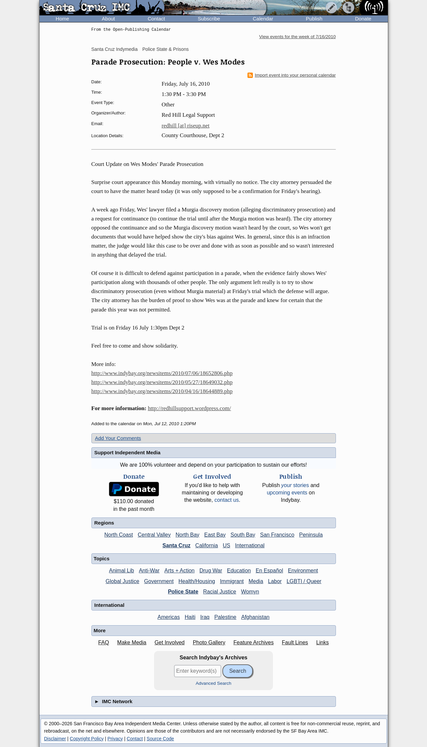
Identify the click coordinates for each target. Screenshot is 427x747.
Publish (314, 18)
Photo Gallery (209, 642)
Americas (168, 617)
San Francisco (277, 535)
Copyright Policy (86, 738)
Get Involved (169, 642)
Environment (303, 570)
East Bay (215, 535)
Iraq (205, 617)
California (206, 545)
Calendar (263, 18)
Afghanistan (255, 617)
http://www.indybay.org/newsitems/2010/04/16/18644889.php (162, 391)
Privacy (115, 738)
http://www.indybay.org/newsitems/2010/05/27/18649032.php (162, 382)
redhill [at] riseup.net (186, 125)
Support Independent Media (127, 452)
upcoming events (287, 492)
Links (322, 642)
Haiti (190, 617)
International (250, 545)
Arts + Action (179, 570)
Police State (183, 591)
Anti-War (149, 570)
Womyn (250, 591)
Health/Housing (197, 581)
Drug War (210, 570)
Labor (275, 581)
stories (295, 485)
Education (239, 570)
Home (62, 18)
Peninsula (311, 535)
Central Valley (154, 535)
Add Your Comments (118, 438)
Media (255, 581)
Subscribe (209, 18)
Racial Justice (219, 591)
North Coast (118, 535)
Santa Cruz (176, 545)
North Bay (187, 535)
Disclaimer (55, 738)
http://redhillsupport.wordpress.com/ (189, 408)
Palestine (225, 617)
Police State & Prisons (165, 49)
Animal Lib (121, 570)
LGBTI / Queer (304, 581)
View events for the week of (297, 36)
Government (158, 581)
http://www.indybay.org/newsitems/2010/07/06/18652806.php (162, 373)
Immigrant (232, 581)
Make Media (131, 642)
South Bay (242, 535)
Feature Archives (253, 642)
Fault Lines (295, 642)
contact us (226, 500)
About (108, 18)
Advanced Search (213, 683)
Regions (104, 523)
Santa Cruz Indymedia (114, 49)
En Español (269, 570)
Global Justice (122, 581)
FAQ (103, 642)
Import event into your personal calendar (291, 75)
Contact (156, 18)
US (226, 545)
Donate (363, 18)
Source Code (160, 738)
